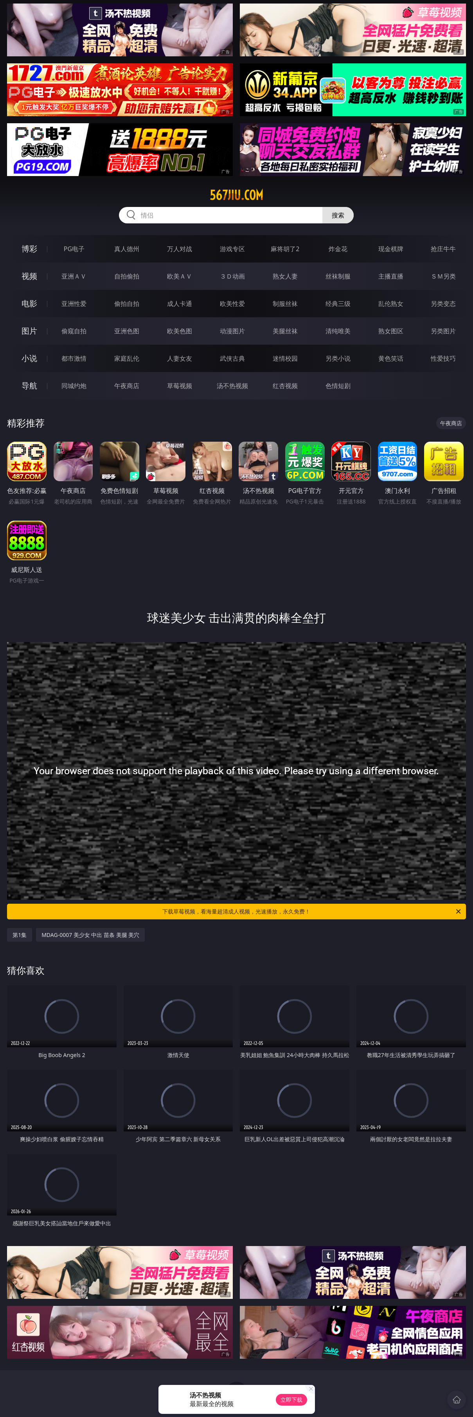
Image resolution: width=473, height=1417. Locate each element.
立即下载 (291, 1399)
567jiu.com (236, 195)
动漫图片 (232, 331)
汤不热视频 (232, 385)
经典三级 (338, 303)
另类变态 (443, 303)
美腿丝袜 (285, 331)
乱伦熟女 (390, 303)
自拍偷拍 (126, 276)
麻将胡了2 (285, 249)
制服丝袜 (285, 303)
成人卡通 (179, 303)
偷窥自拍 (73, 331)
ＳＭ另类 (443, 276)
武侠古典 (232, 358)
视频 (29, 276)
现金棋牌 (390, 249)
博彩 (29, 248)
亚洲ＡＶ (73, 276)
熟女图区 (390, 331)
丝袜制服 (338, 276)
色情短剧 (338, 385)
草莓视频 (179, 385)
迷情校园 (285, 358)
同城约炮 (73, 385)
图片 (29, 330)
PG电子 (74, 249)
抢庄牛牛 (443, 249)
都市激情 (73, 358)
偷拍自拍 (126, 303)
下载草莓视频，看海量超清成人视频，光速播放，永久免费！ (312, 911)
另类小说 (338, 358)
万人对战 (179, 249)
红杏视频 (285, 385)
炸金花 (338, 249)
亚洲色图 (126, 331)
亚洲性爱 (73, 303)
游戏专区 (232, 249)
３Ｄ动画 (232, 276)
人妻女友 (179, 358)
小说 (29, 358)
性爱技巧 (443, 358)
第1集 (20, 935)
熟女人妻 (285, 276)
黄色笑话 (390, 358)
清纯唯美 (338, 331)
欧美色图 (179, 331)
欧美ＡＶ (179, 276)
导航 (29, 385)
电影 (29, 303)
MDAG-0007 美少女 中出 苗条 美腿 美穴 (90, 935)
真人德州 (126, 249)
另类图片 (443, 331)
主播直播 (390, 276)
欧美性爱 (232, 303)
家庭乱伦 (126, 358)
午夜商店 (126, 385)
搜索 (338, 215)
